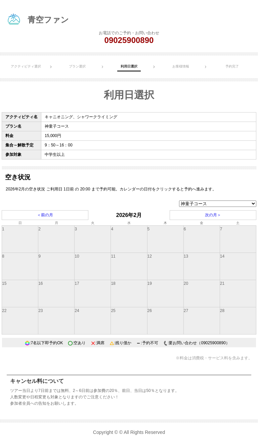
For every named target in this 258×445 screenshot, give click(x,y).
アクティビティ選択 (26, 66)
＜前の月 (45, 215)
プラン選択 (77, 66)
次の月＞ (213, 215)
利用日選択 (129, 66)
